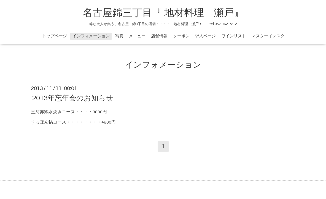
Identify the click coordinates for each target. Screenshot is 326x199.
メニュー (137, 36)
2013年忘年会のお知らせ (72, 98)
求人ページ (205, 36)
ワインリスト (233, 36)
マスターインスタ (268, 36)
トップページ (54, 36)
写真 (119, 36)
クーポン (181, 36)
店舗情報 (159, 36)
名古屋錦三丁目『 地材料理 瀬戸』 (168, 13)
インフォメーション (91, 36)
